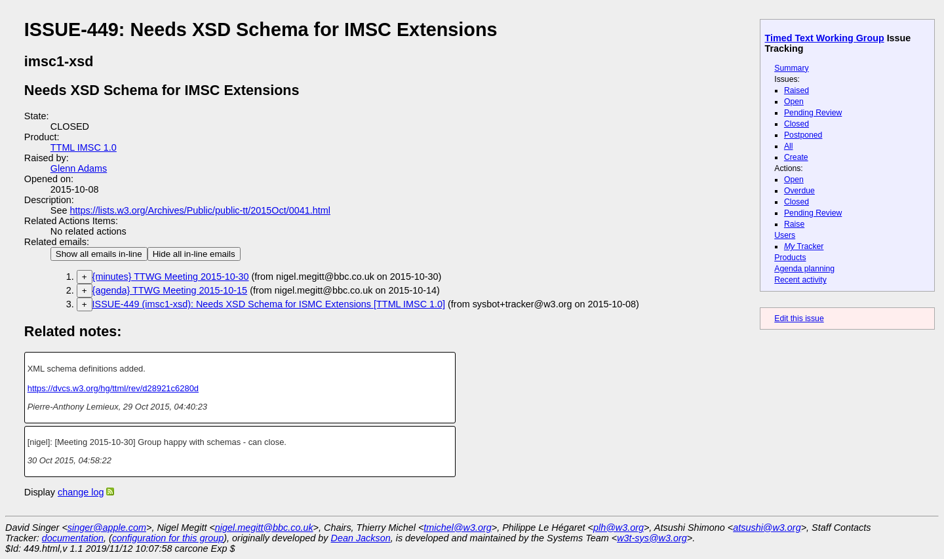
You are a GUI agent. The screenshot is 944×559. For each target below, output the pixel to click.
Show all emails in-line (99, 254)
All (788, 146)
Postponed (803, 135)
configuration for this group (168, 538)
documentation (73, 538)
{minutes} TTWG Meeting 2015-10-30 (170, 276)
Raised (796, 90)
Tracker (804, 246)
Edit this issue (798, 318)
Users (784, 235)
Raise (794, 224)
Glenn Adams (78, 168)
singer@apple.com (107, 527)
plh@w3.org (618, 527)
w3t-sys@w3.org (652, 538)
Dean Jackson (361, 538)
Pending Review (813, 112)
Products (790, 257)
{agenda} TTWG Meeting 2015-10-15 (170, 290)
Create (796, 157)
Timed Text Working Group (824, 38)
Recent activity (800, 279)
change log (81, 492)
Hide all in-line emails (194, 254)
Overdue (799, 190)
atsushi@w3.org (766, 527)
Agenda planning (804, 268)
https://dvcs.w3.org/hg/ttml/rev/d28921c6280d (113, 388)
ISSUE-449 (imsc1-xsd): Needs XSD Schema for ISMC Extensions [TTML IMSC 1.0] (268, 304)
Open (794, 101)
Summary (791, 68)
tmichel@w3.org (457, 527)
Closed (796, 123)
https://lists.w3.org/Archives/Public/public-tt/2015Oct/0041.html (199, 210)
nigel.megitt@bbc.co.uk (264, 527)
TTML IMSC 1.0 (83, 147)
